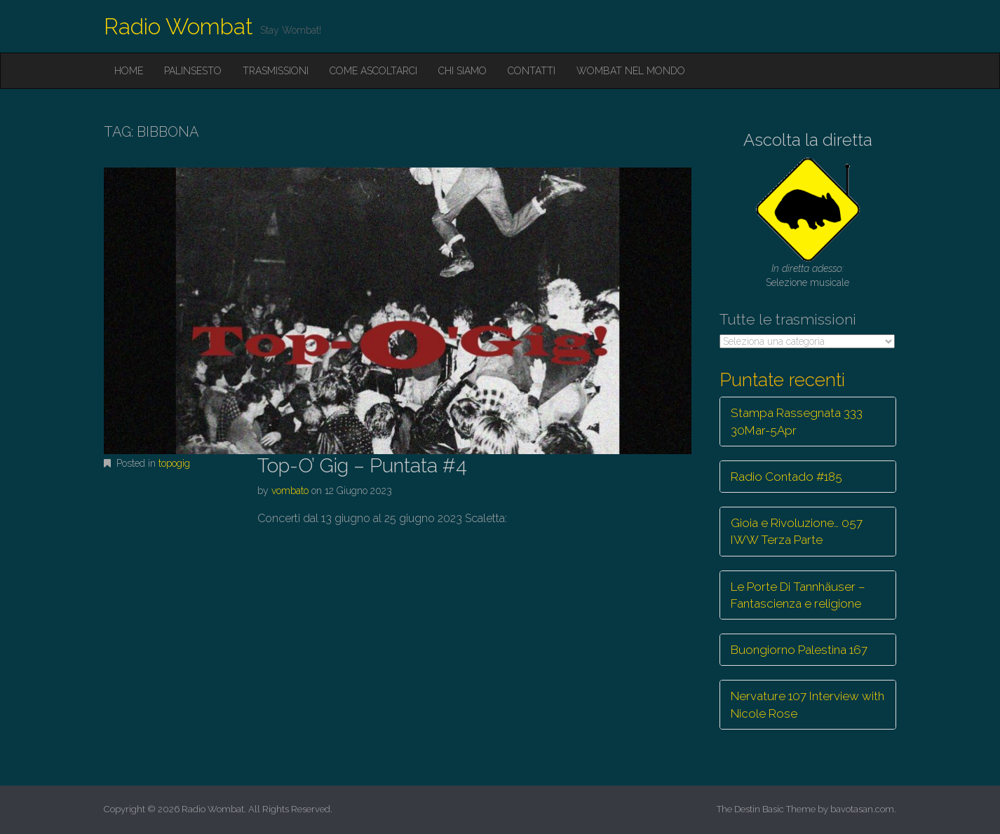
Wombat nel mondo (630, 70)
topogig (174, 463)
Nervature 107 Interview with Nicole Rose (807, 704)
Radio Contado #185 (786, 477)
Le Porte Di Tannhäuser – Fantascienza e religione (798, 595)
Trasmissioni (276, 70)
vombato (290, 490)
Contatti (531, 70)
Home (128, 70)
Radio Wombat (178, 26)
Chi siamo (462, 70)
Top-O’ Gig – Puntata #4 (362, 465)
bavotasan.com (862, 809)
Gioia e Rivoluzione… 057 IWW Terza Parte (797, 531)
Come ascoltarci (373, 70)
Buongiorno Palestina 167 (799, 650)
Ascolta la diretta (807, 140)
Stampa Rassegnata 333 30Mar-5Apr (797, 421)
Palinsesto (193, 70)
